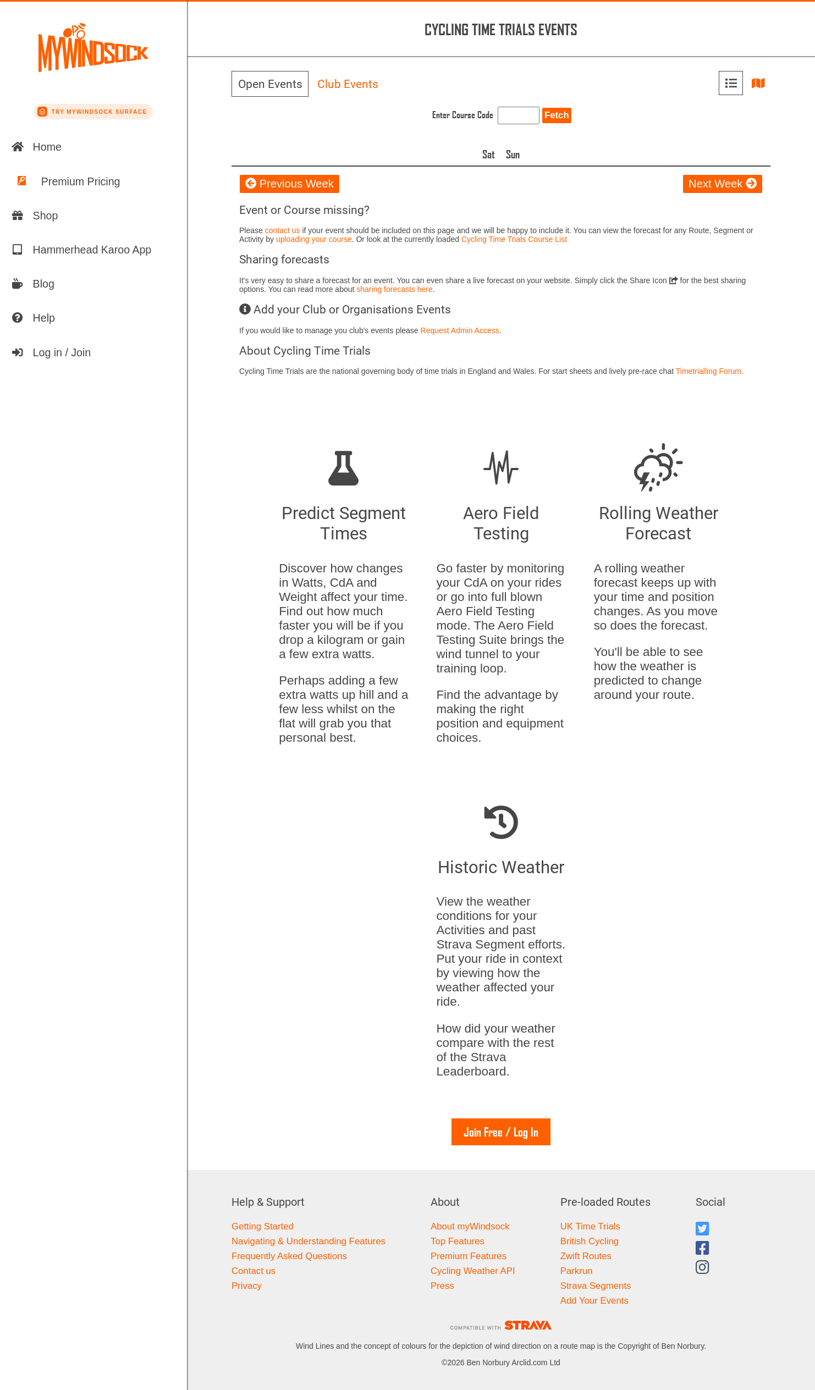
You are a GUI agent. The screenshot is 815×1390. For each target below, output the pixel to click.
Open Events (270, 84)
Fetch (556, 115)
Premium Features (468, 1256)
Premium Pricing (65, 181)
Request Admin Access (460, 330)
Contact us (254, 1271)
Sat (488, 154)
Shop (34, 215)
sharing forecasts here (394, 289)
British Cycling (589, 1241)
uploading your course (314, 239)
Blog (32, 284)
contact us (282, 230)
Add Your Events (594, 1300)
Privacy (247, 1286)
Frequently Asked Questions (289, 1256)
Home (36, 147)
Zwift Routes (586, 1256)
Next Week (723, 184)
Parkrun (576, 1271)
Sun (513, 154)
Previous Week (289, 184)
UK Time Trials (590, 1226)
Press (442, 1286)
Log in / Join (51, 352)
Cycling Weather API (473, 1271)
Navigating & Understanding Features (309, 1241)
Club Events (347, 84)
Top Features (457, 1241)
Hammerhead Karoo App (81, 250)
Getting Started (263, 1226)
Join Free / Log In (501, 1132)
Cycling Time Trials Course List (514, 239)
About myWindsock (470, 1226)
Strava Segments (595, 1286)
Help (33, 318)
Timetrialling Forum (708, 371)
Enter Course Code (462, 114)
